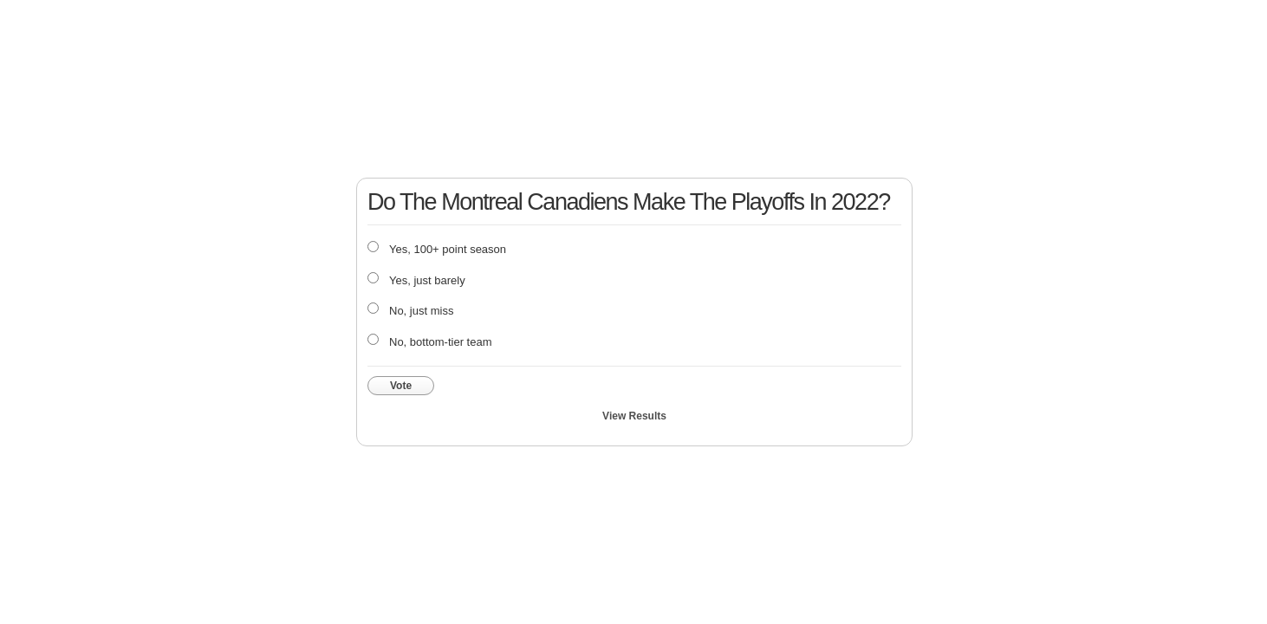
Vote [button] (401, 386)
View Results (634, 416)
